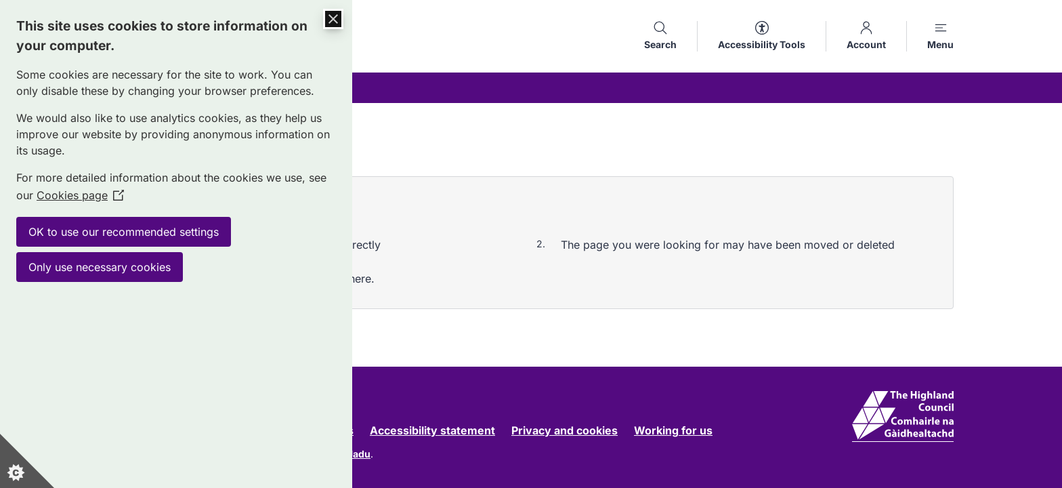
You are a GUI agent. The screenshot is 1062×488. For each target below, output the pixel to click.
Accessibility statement (432, 430)
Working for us (673, 430)
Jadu (358, 454)
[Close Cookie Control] (333, 19)
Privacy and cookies (564, 430)
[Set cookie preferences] (27, 461)
